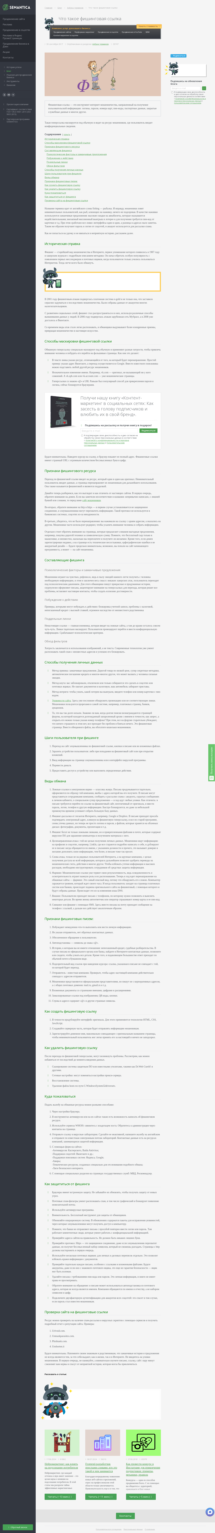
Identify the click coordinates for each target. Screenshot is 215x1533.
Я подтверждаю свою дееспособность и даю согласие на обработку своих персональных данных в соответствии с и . (111, 440)
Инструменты (13, 81)
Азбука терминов (100, 44)
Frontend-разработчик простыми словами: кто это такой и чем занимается (101, 1467)
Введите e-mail (91, 430)
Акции (6, 52)
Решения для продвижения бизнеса (19, 76)
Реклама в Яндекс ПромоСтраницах (12, 37)
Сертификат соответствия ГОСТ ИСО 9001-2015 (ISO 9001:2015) (19, 112)
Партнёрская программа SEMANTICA (18, 120)
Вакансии (11, 85)
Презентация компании (17, 104)
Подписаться (148, 430)
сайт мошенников (91, 500)
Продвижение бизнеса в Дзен (16, 45)
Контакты (125, 1515)
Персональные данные (133, 1529)
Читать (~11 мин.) (100, 1496)
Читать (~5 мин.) (140, 1496)
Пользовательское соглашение (109, 1529)
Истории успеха (14, 67)
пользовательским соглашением (187, 103)
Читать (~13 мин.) (60, 1496)
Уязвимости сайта (61, 700)
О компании (150, 1529)
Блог (9, 71)
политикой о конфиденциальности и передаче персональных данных (106, 441)
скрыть (67, 134)
